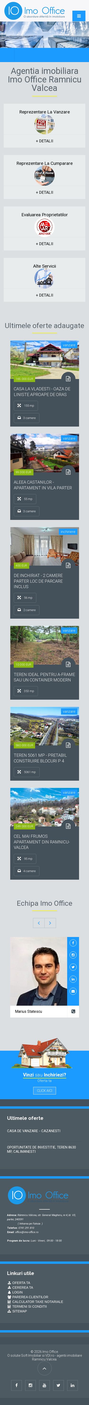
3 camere (27, 418)
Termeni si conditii (27, 1306)
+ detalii (44, 141)
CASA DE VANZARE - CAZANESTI (33, 1131)
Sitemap (17, 1311)
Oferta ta (18, 1283)
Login (15, 1292)
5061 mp (27, 772)
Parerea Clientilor (27, 1297)
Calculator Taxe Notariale (35, 1302)
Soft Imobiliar (31, 1355)
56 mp (25, 597)
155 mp (26, 405)
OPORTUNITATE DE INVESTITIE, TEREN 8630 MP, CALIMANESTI (41, 1149)
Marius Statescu (28, 1011)
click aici (44, 1091)
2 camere (27, 610)
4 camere (27, 871)
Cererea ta (20, 1287)
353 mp (26, 691)
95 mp (25, 858)
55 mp (25, 499)
